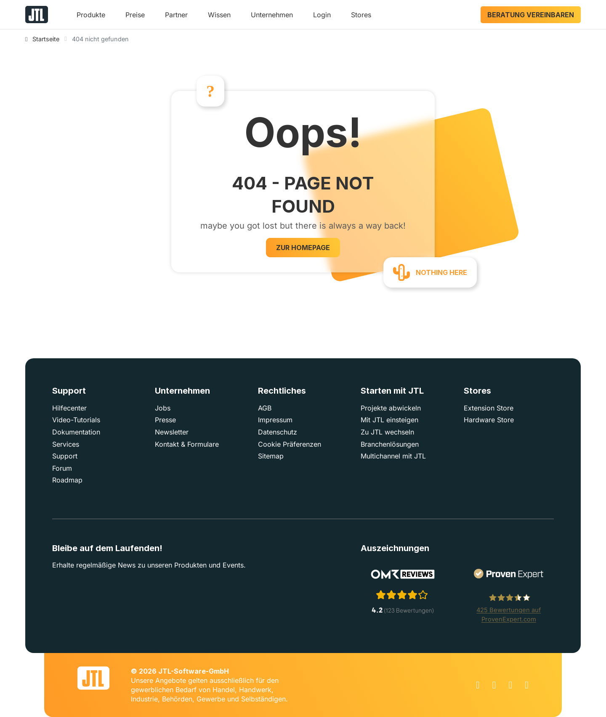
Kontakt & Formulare (187, 444)
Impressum (275, 420)
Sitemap (271, 456)
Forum (62, 468)
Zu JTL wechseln (387, 432)
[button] (91, 18)
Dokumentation (76, 432)
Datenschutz (277, 432)
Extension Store (488, 408)
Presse (165, 420)
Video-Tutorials (76, 420)
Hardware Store (489, 420)
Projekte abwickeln (391, 408)
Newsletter (172, 432)
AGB (264, 408)
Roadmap (67, 480)
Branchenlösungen (390, 444)
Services (65, 444)
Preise (135, 15)
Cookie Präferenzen (289, 444)
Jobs (162, 408)
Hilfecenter (69, 408)
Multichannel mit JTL (393, 456)
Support (64, 456)
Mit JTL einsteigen (389, 420)
